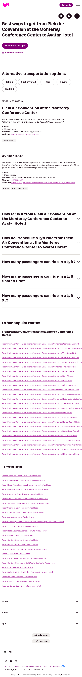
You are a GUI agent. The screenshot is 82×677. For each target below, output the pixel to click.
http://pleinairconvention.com (25, 134)
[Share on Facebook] (69, 16)
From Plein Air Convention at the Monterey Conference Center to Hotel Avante (38, 371)
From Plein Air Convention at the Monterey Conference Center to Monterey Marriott (40, 344)
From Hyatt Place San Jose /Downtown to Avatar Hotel (26, 485)
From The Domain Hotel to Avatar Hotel (20, 526)
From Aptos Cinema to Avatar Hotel (18, 517)
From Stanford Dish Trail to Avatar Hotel (20, 508)
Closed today (10, 129)
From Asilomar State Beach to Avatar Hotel (21, 586)
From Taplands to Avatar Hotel (16, 553)
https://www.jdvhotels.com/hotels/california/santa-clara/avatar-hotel (43, 182)
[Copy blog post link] (77, 16)
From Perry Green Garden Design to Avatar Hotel (24, 558)
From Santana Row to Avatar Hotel (17, 567)
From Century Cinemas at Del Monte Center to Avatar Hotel (29, 563)
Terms (7, 666)
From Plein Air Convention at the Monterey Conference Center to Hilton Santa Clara (40, 454)
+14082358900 (16, 180)
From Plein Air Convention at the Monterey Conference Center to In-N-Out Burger (39, 417)
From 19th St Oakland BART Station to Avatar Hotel (25, 498)
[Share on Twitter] (61, 16)
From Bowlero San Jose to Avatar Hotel (19, 576)
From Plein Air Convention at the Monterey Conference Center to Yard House (37, 412)
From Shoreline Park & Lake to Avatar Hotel (21, 475)
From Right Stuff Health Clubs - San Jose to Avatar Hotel (27, 572)
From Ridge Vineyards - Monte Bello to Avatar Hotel (25, 489)
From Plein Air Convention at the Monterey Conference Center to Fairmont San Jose (40, 389)
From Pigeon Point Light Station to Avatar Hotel (23, 480)
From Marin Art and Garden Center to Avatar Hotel (24, 549)
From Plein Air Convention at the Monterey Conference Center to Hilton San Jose (39, 385)
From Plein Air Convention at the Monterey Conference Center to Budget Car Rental (40, 431)
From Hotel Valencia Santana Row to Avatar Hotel (24, 530)
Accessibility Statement (31, 666)
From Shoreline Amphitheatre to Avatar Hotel (22, 494)
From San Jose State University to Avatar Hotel (23, 512)
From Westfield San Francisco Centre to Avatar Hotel (26, 503)
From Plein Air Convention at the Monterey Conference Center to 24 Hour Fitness (39, 435)
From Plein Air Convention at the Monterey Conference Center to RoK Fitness (37, 376)
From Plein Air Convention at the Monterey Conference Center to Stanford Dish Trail (40, 357)
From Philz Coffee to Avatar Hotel (17, 535)
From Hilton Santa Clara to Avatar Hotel (20, 544)
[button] (78, 5)
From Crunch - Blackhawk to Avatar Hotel (21, 581)
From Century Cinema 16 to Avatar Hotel (20, 540)
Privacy (16, 666)
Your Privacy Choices (54, 666)
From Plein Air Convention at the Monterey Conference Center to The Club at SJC (39, 353)
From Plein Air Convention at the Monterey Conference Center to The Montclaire (39, 366)
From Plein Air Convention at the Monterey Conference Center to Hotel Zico (37, 380)
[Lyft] (6, 5)
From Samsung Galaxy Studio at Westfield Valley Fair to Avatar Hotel (33, 521)
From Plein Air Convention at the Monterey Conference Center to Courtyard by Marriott (42, 408)
